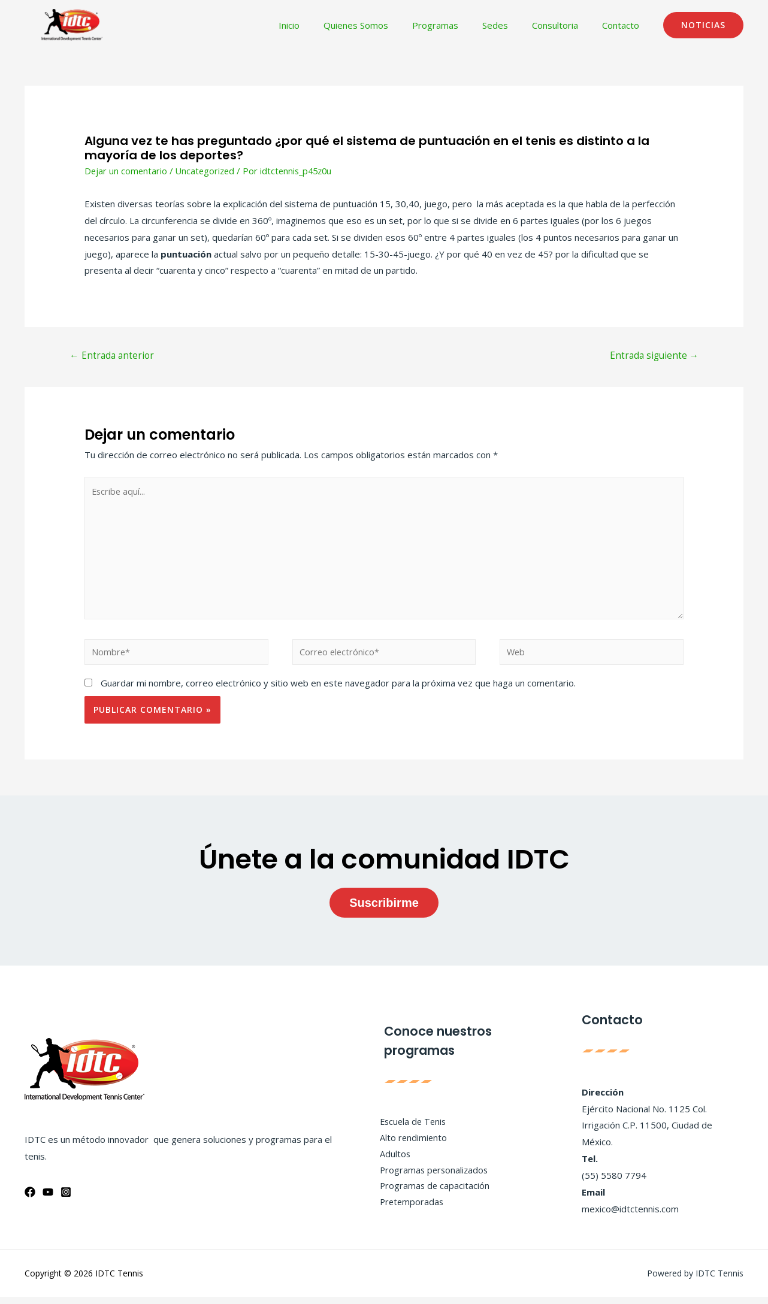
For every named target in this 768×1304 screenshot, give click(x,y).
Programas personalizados (430, 1178)
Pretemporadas (408, 1211)
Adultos (390, 1161)
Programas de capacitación (430, 1194)
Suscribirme (384, 910)
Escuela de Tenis (410, 1127)
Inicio (322, 25)
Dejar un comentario (126, 171)
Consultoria (564, 25)
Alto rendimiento (409, 1144)
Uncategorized (207, 171)
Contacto (623, 25)
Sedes (510, 25)
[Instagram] (66, 1199)
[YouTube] (48, 1199)
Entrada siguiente (652, 356)
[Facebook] (30, 1199)
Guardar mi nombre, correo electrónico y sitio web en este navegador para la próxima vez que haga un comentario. (338, 690)
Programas (456, 25)
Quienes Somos (382, 25)
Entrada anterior (113, 356)
